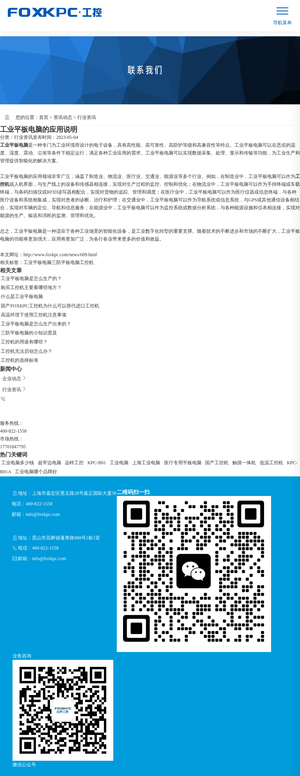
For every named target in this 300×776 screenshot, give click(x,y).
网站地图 (29, 772)
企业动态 (12, 365)
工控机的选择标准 (19, 348)
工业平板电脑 (37, 262)
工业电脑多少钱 (16, 444)
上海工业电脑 (126, 444)
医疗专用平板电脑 (159, 444)
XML (54, 772)
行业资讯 (86, 117)
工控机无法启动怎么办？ (26, 340)
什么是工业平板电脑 (21, 293)
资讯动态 (63, 117)
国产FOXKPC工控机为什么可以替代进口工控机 (49, 301)
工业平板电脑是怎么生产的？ (30, 278)
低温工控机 (236, 444)
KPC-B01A (259, 444)
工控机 (87, 262)
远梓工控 (65, 444)
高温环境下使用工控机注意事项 (33, 309)
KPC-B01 (84, 444)
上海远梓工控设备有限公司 (53, 764)
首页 (43, 117)
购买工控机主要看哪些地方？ (30, 286)
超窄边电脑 (44, 444)
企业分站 (9, 772)
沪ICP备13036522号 (143, 764)
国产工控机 (189, 444)
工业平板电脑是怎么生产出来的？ (35, 317)
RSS (44, 772)
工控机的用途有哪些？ (23, 333)
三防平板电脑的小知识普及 (28, 325)
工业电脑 (102, 444)
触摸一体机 (213, 444)
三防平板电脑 (66, 262)
